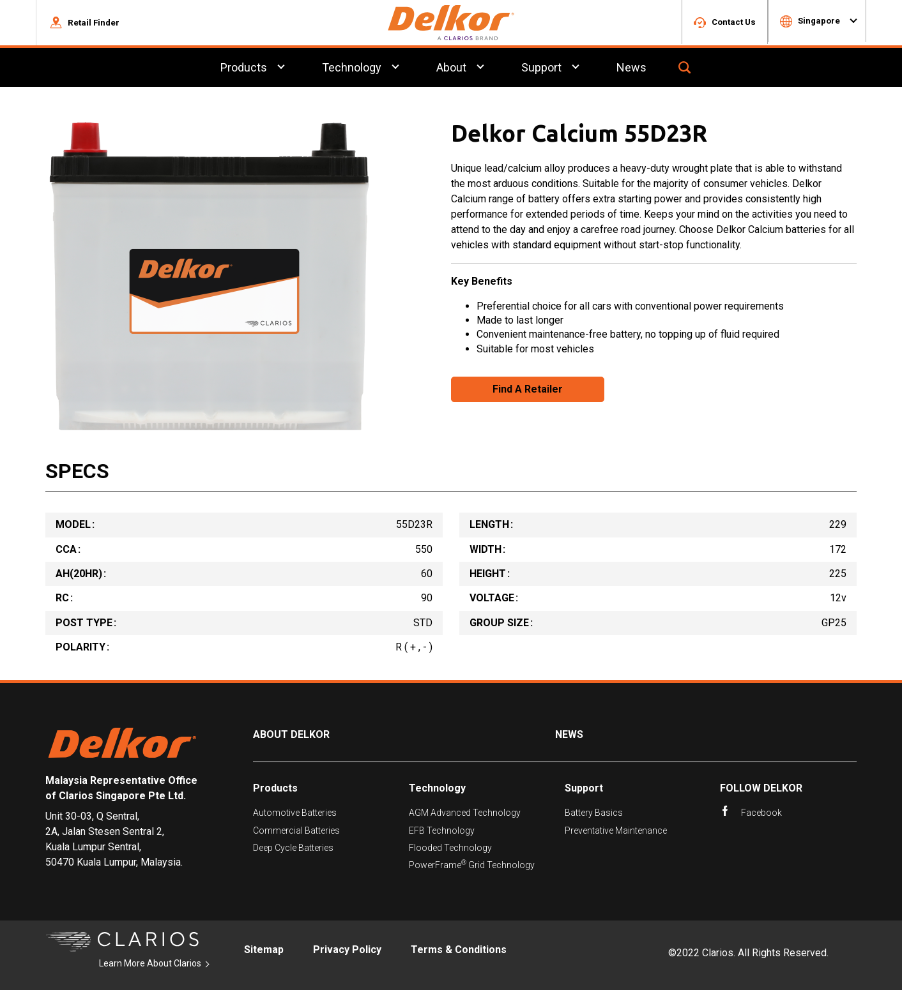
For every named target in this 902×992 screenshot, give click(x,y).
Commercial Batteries (296, 832)
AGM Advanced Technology (465, 814)
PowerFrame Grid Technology (472, 866)
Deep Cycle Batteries (293, 850)
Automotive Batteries (295, 814)
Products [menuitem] (243, 69)
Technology (437, 790)
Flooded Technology (450, 850)
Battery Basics (594, 814)
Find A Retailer (528, 391)
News (569, 737)
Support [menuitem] (541, 69)
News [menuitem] (631, 69)
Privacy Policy (347, 951)
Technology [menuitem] (351, 69)
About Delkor (291, 737)
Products (275, 790)
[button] (84, 23)
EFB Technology (442, 832)
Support (584, 790)
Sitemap (264, 951)
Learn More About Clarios (150, 965)
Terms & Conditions (459, 951)
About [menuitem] (451, 69)
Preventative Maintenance (616, 832)
